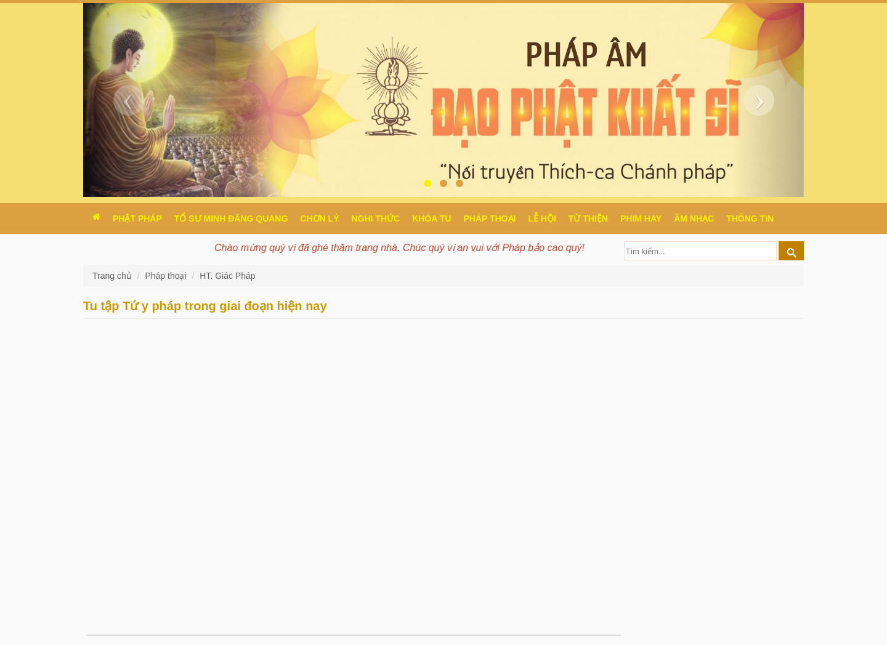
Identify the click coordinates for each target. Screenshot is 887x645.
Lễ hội (542, 218)
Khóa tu (431, 218)
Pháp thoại (489, 218)
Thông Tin (750, 218)
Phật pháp (137, 218)
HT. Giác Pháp (227, 276)
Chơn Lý (319, 218)
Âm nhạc (694, 218)
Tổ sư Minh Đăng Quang (231, 218)
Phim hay (641, 218)
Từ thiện (588, 218)
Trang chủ (113, 276)
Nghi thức (375, 218)
